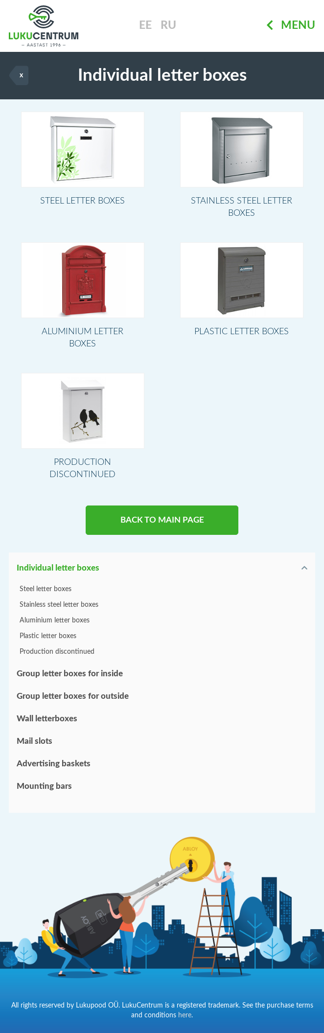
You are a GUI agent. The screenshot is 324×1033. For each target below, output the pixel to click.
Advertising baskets (54, 763)
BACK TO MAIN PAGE (162, 520)
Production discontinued (57, 651)
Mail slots (34, 741)
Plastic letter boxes (48, 636)
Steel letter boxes (45, 589)
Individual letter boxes (58, 568)
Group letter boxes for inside (70, 673)
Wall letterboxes (47, 718)
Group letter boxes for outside (73, 696)
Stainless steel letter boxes (59, 604)
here (184, 1015)
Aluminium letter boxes (55, 620)
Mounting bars (44, 786)
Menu (290, 25)
